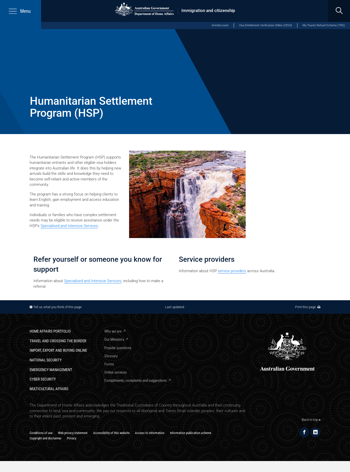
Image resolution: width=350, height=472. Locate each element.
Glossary (111, 356)
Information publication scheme (190, 433)
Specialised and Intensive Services (69, 226)
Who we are (113, 331)
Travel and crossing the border (58, 341)
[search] (339, 11)
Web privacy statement (73, 433)
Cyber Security (43, 379)
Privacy (71, 438)
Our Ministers (114, 339)
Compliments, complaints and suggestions (135, 380)
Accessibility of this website (111, 433)
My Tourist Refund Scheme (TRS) (324, 25)
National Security (46, 360)
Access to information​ (149, 433)
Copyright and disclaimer (45, 438)
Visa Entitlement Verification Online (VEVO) (265, 25)
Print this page (307, 307)
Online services (115, 372)
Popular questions (117, 348)
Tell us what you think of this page (57, 307)
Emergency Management (51, 370)
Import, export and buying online (58, 350)
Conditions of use (41, 433)
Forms (109, 364)
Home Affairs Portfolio (50, 331)
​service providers (232, 271)
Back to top (311, 420)
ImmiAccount (220, 25)
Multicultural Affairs (49, 389)
